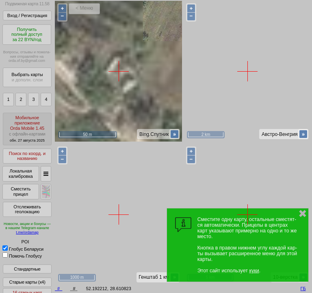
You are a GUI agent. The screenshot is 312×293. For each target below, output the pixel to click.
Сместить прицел (20, 191)
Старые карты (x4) (27, 282)
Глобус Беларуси (22, 249)
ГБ (303, 288)
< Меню (84, 8)
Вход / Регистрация (27, 15)
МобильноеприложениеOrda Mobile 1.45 (27, 128)
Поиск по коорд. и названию (27, 156)
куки (254, 270)
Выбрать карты (27, 77)
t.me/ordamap (27, 232)
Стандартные (27, 269)
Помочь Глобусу (22, 256)
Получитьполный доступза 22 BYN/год (26, 34)
